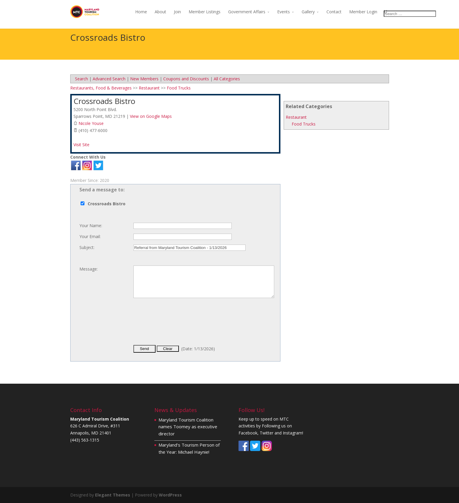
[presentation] (178, 326)
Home (141, 11)
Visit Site (81, 144)
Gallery (308, 11)
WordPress (170, 495)
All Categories (227, 79)
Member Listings (204, 11)
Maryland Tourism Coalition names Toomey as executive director (188, 427)
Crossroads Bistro (104, 101)
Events (283, 11)
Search (81, 79)
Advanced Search (109, 79)
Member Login (363, 11)
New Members (144, 79)
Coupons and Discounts (186, 79)
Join (177, 11)
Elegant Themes (112, 495)
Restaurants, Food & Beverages (101, 88)
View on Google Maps (151, 116)
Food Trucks (304, 124)
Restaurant (296, 117)
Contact (334, 11)
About (160, 11)
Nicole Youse (91, 123)
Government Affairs (246, 11)
